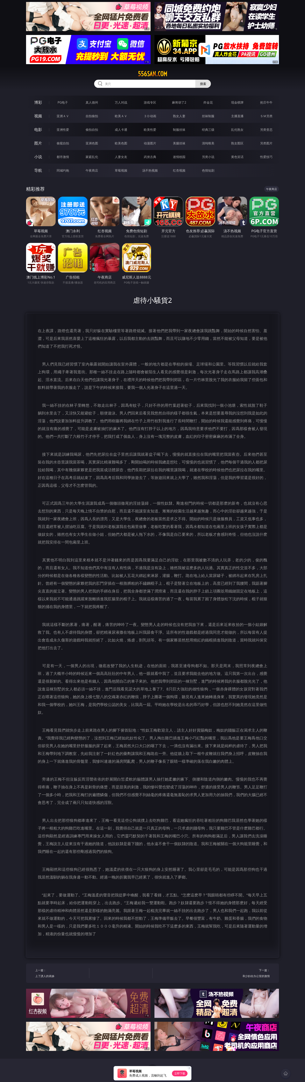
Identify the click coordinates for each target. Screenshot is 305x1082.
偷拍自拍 (92, 129)
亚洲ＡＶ (63, 116)
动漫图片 (150, 143)
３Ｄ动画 (150, 116)
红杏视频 (179, 170)
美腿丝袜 (179, 143)
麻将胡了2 (179, 102)
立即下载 (179, 1073)
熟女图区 (237, 143)
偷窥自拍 (63, 143)
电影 (38, 129)
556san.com (152, 74)
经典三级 (208, 129)
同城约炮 (63, 170)
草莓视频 (121, 170)
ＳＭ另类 (266, 116)
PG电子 (63, 102)
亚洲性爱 (63, 129)
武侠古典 (150, 157)
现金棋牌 (237, 102)
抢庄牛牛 (266, 102)
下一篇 (244, 973)
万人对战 (121, 102)
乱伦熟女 (237, 129)
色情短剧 (208, 170)
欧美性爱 (150, 129)
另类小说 (208, 157)
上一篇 (60, 973)
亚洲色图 (92, 143)
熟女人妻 (179, 116)
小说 (38, 156)
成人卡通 (121, 129)
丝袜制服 (208, 116)
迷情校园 (179, 157)
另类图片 (266, 143)
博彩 (38, 102)
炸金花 (208, 102)
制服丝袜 (179, 129)
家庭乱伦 (92, 157)
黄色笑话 (237, 157)
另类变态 (266, 129)
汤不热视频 (150, 170)
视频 (38, 116)
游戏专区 (150, 102)
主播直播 (237, 116)
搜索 (203, 84)
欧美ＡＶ (121, 116)
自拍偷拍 (92, 116)
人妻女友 (121, 157)
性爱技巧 (266, 157)
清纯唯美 (208, 143)
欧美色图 (121, 143)
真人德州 (92, 102)
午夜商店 (92, 170)
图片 (38, 143)
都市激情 (63, 157)
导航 (38, 170)
